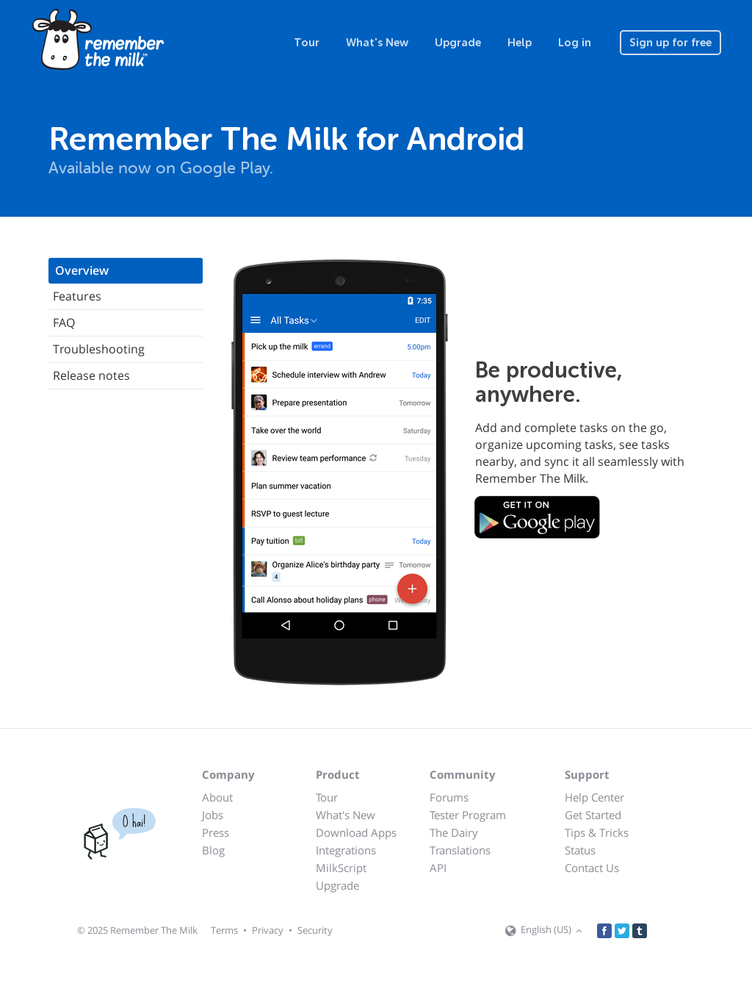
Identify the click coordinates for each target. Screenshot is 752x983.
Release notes (91, 375)
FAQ (64, 322)
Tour (306, 42)
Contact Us (592, 867)
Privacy (267, 930)
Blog (213, 850)
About (217, 797)
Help (519, 42)
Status (580, 850)
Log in (574, 42)
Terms (224, 930)
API (438, 867)
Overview (82, 270)
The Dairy (454, 832)
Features (77, 296)
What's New (377, 42)
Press (215, 832)
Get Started (593, 814)
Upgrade (458, 42)
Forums (449, 797)
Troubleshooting (99, 349)
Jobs (212, 814)
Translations (460, 850)
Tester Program (468, 814)
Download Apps (356, 832)
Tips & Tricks (597, 832)
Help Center (594, 797)
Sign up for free (670, 42)
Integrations (346, 850)
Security (315, 930)
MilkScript (341, 867)
